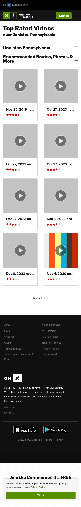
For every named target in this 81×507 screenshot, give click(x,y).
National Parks (50, 354)
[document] (40, 490)
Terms (49, 439)
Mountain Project (51, 324)
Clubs (7, 342)
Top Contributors (14, 348)
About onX (10, 407)
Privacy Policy (38, 487)
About (7, 324)
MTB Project (49, 330)
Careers (9, 412)
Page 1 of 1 (40, 298)
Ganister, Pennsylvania (40, 46)
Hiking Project (50, 336)
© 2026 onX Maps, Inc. (30, 439)
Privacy (60, 439)
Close (40, 495)
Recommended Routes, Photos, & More (40, 58)
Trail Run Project (51, 342)
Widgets (9, 336)
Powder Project (50, 348)
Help (7, 330)
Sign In (64, 15)
